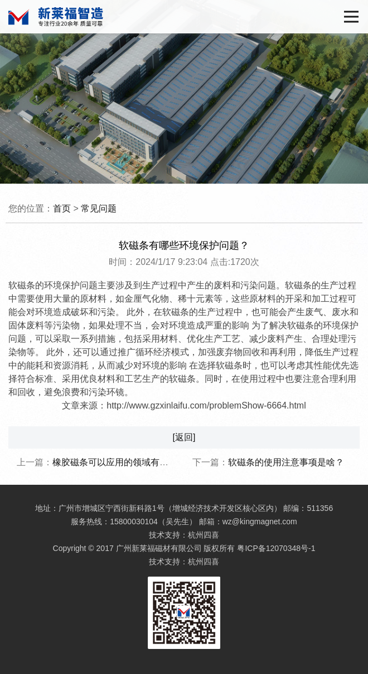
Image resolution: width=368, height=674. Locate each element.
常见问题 (99, 208)
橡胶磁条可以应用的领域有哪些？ (119, 462)
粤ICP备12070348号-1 (276, 548)
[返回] (184, 437)
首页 (62, 208)
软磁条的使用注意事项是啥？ (286, 462)
